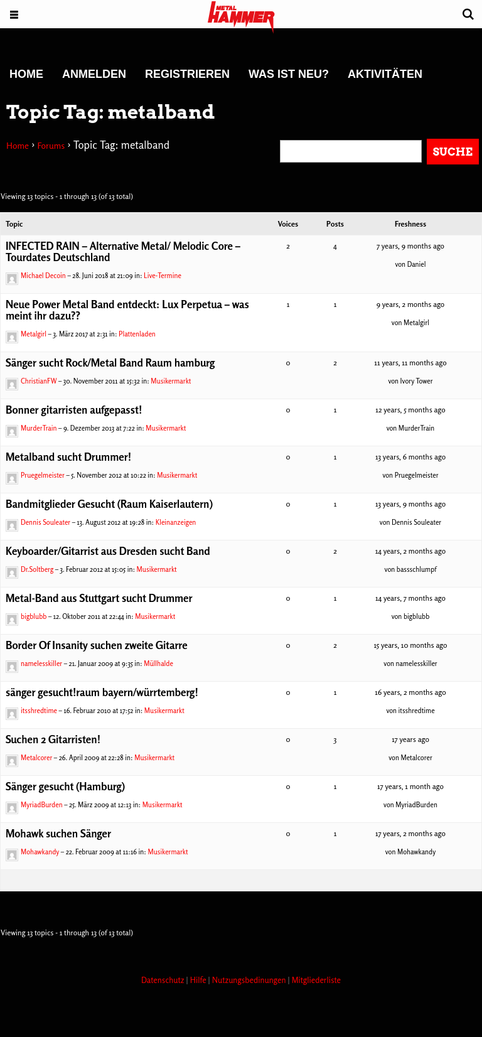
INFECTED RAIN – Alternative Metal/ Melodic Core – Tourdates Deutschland (123, 251)
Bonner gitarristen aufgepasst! (74, 409)
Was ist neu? (289, 74)
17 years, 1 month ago (410, 786)
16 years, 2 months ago (410, 692)
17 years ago (410, 739)
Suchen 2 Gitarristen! (53, 739)
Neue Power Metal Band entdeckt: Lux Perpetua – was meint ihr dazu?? (127, 310)
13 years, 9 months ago (410, 503)
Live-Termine (162, 275)
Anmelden (94, 74)
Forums (51, 145)
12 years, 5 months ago (410, 409)
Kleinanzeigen (176, 522)
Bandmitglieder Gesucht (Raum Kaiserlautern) (109, 503)
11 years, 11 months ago (410, 362)
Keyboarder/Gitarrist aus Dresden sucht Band (108, 550)
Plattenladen (137, 334)
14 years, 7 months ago (410, 598)
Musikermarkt (171, 381)
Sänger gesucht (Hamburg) (65, 786)
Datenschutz (163, 980)
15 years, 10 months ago (410, 645)
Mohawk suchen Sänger (58, 833)
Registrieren (187, 74)
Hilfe (199, 980)
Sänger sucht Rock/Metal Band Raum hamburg (110, 362)
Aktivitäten (385, 74)
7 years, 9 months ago (410, 245)
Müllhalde (158, 663)
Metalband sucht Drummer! (68, 456)
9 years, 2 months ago (411, 304)
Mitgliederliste (316, 980)
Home (26, 74)
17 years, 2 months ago (410, 833)
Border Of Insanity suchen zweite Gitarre (97, 645)
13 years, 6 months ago (410, 456)
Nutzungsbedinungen (250, 980)
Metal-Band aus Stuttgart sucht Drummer (99, 597)
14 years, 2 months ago (410, 551)
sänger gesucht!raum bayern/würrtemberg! (102, 692)
